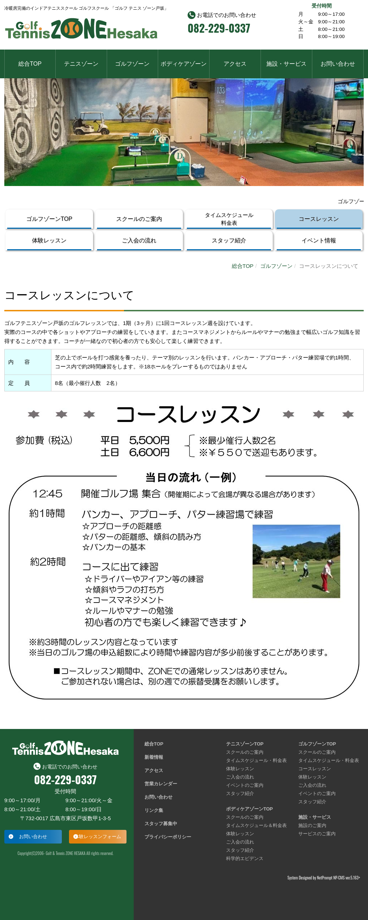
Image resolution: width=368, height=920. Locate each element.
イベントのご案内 (244, 785)
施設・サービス (286, 64)
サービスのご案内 (317, 833)
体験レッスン (49, 240)
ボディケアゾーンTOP (249, 809)
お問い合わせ (338, 64)
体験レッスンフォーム (97, 836)
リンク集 (153, 810)
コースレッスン (319, 219)
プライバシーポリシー (167, 837)
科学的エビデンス (244, 858)
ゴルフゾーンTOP (49, 219)
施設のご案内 (312, 825)
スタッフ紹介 (229, 240)
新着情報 (153, 757)
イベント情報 (319, 240)
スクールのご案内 (139, 219)
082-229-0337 (219, 28)
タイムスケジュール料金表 (229, 219)
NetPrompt (324, 877)
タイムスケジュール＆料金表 (256, 825)
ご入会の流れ (139, 240)
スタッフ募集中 (160, 823)
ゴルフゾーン (132, 64)
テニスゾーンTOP (245, 744)
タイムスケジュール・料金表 (256, 760)
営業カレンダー (160, 783)
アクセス (235, 64)
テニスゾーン (81, 64)
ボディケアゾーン (184, 64)
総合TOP (30, 64)
